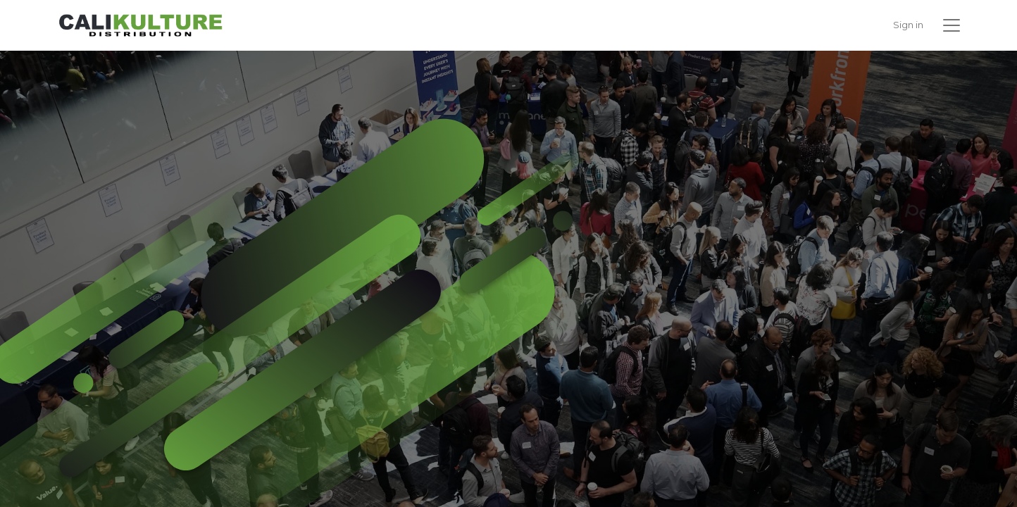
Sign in (908, 24)
